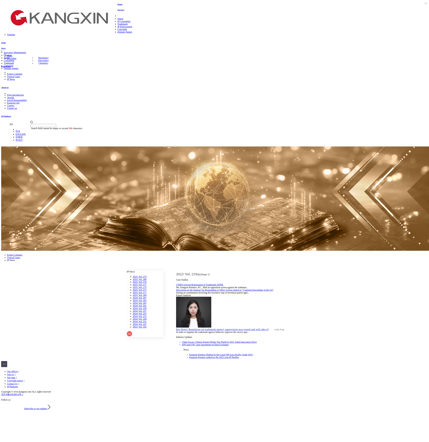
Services (120, 10)
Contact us (12, 108)
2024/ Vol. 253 (139, 316)
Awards (10, 97)
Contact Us (12, 384)
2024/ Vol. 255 (139, 313)
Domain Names (124, 32)
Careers (10, 105)
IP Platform (6, 116)
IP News (11, 79)
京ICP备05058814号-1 (12, 394)
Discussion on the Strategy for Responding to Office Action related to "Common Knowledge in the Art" (225, 290)
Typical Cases (13, 76)
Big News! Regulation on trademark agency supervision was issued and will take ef (222, 329)
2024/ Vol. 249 (139, 319)
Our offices (12, 371)
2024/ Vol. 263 (139, 303)
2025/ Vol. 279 (139, 276)
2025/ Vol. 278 (139, 282)
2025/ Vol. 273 (139, 290)
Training (11, 34)
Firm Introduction (15, 95)
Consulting (9, 60)
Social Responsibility (17, 100)
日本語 (19, 137)
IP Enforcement (124, 26)
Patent (120, 18)
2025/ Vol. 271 (139, 292)
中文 (18, 131)
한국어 (19, 140)
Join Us (10, 374)
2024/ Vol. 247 (139, 324)
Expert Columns (14, 74)
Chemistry (43, 63)
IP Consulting (123, 21)
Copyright (122, 29)
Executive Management (15, 52)
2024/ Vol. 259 (139, 308)
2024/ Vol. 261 (139, 306)
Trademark (122, 24)
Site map (11, 377)
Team (3, 43)
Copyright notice (15, 380)
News (3, 48)
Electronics (43, 60)
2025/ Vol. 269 (139, 295)
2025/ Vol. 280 (139, 279)
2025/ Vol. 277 (139, 284)
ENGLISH (21, 134)
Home (119, 4)
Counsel (7, 55)
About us (5, 87)
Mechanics (43, 58)
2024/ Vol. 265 (139, 300)
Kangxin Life (13, 103)
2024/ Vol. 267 (139, 298)
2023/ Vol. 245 (139, 327)
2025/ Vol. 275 (139, 287)
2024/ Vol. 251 (139, 321)
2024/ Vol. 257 (139, 311)
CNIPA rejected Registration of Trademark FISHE (199, 285)
